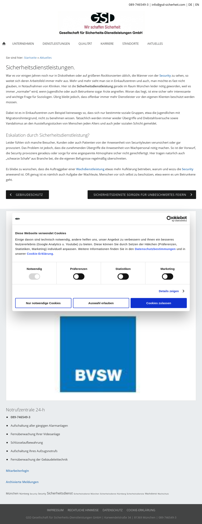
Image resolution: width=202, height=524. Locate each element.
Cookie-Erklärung (40, 253)
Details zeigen (169, 291)
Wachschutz (163, 493)
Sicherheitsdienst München (86, 493)
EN (197, 5)
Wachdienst (151, 493)
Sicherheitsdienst (60, 493)
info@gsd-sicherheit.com (168, 5)
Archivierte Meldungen (22, 482)
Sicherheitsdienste (135, 493)
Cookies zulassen (158, 303)
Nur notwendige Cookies (43, 303)
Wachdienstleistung (90, 169)
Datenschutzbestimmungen (155, 248)
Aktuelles (46, 57)
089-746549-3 (139, 5)
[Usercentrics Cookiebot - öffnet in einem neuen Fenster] (169, 219)
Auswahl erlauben (101, 303)
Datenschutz (113, 510)
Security (165, 75)
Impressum (55, 510)
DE (190, 5)
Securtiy (42, 493)
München (12, 493)
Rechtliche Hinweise (83, 510)
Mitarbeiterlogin (17, 471)
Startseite (30, 57)
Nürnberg (24, 493)
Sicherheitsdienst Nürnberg (113, 493)
